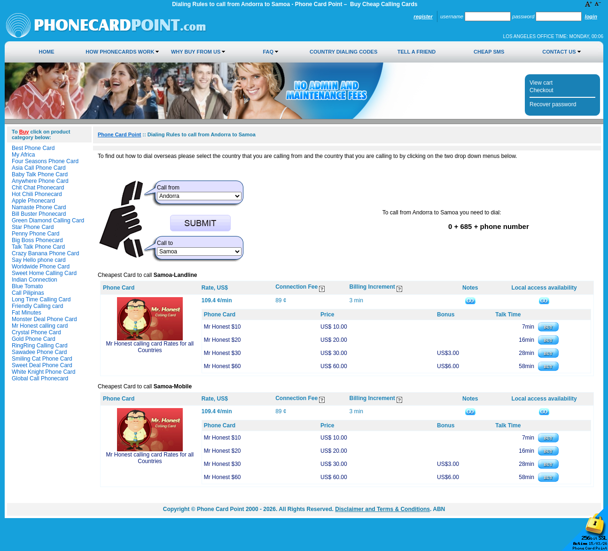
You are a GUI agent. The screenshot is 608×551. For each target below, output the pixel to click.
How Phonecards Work (120, 52)
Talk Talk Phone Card (38, 247)
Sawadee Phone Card (39, 352)
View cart (541, 82)
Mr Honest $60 (222, 366)
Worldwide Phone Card (41, 266)
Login (591, 16)
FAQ (268, 52)
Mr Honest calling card (40, 326)
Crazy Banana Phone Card (45, 253)
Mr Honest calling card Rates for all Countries (150, 347)
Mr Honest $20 (222, 340)
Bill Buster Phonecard (39, 214)
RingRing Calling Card (40, 345)
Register (422, 16)
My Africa (23, 154)
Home (47, 52)
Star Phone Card (33, 227)
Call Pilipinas (28, 293)
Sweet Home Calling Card (44, 273)
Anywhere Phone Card (40, 181)
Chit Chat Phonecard (38, 187)
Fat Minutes (26, 312)
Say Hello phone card (39, 260)
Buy (24, 131)
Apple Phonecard (33, 200)
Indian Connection (34, 279)
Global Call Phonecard (40, 378)
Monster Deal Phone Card (44, 319)
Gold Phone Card (33, 339)
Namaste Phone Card (39, 207)
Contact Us (559, 52)
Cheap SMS (489, 52)
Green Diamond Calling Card (48, 220)
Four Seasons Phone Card (45, 161)
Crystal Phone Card (36, 332)
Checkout (541, 90)
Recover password (553, 104)
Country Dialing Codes (343, 52)
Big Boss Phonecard (37, 240)
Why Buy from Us (195, 52)
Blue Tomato (27, 286)
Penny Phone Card (35, 233)
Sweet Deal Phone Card (42, 365)
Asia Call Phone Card (39, 168)
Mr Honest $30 (222, 353)
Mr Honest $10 (222, 326)
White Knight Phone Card (43, 372)
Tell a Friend (417, 52)
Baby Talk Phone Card (40, 174)
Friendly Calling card (37, 306)
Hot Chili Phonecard (37, 194)
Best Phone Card (33, 148)
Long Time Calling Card (41, 299)
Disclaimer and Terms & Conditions (382, 509)
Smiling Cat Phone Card (42, 358)
